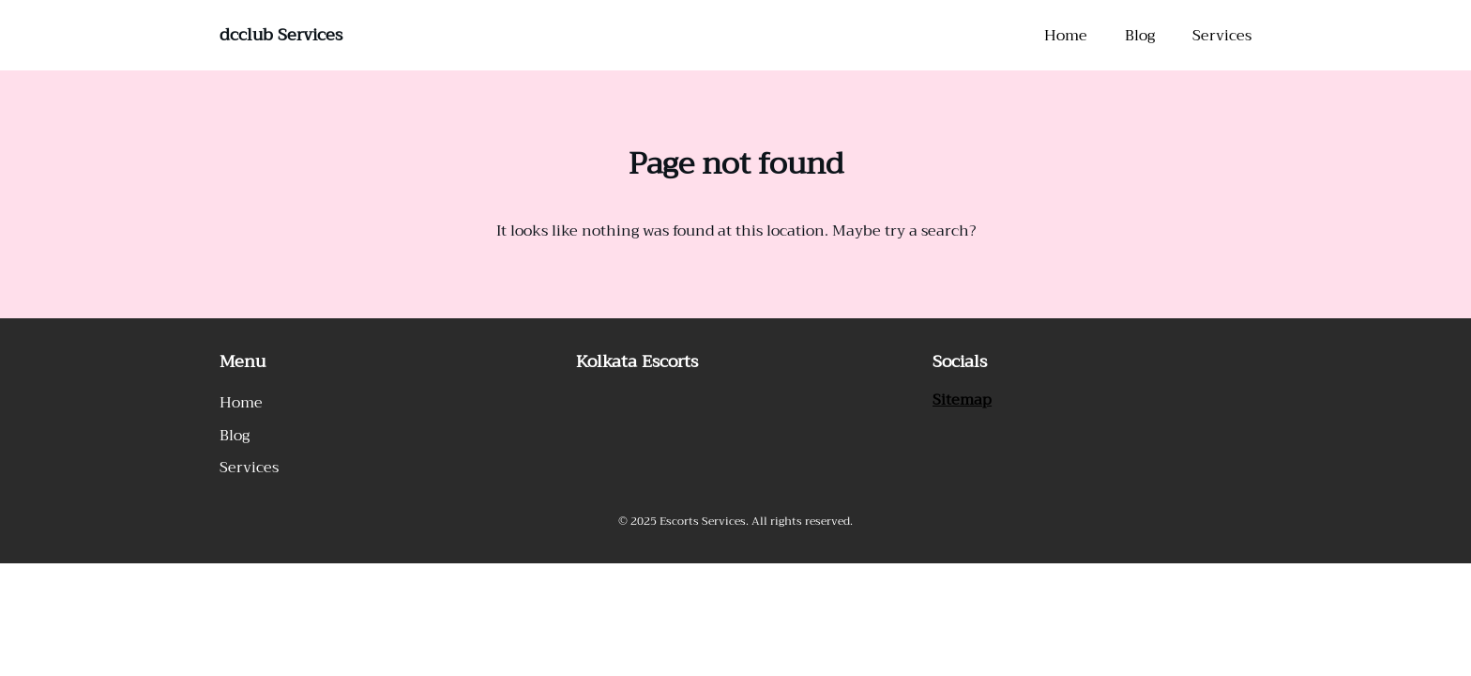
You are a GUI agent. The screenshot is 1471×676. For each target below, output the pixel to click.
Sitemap (962, 400)
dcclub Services (281, 35)
